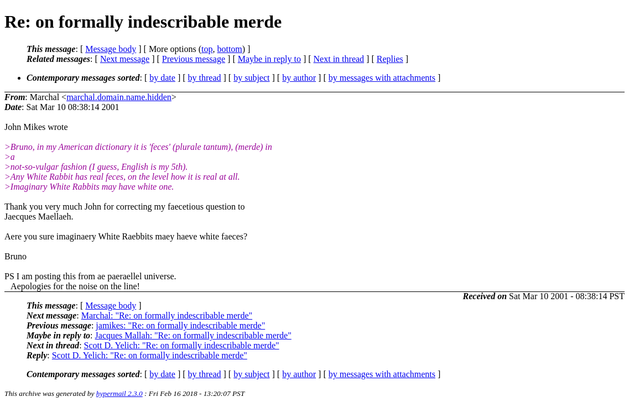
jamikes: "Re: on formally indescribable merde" (180, 325)
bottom (229, 49)
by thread (204, 77)
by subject (251, 77)
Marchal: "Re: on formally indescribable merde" (166, 315)
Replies (390, 59)
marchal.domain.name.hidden (118, 97)
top (206, 49)
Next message (124, 59)
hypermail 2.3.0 (119, 393)
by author (299, 77)
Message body (110, 49)
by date (162, 77)
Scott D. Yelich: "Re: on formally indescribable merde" (181, 345)
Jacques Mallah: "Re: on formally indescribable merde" (193, 335)
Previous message (193, 59)
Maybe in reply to (269, 59)
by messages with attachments (382, 77)
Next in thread (339, 59)
